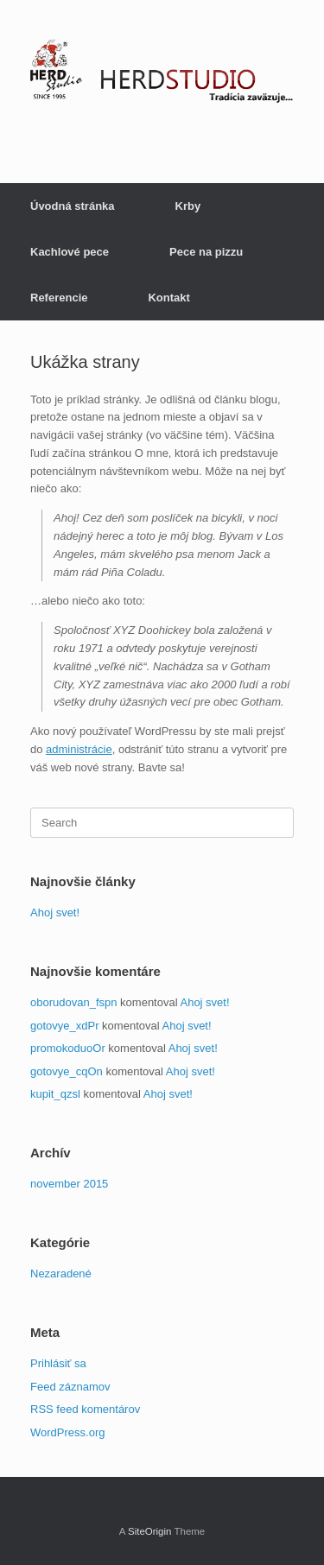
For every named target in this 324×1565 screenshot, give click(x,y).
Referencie (58, 297)
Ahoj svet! (54, 912)
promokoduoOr (67, 1048)
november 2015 (69, 1183)
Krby (188, 206)
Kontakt (168, 297)
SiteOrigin (150, 1531)
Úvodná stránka (72, 206)
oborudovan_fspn (73, 1002)
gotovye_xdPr (64, 1025)
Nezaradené (61, 1273)
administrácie (79, 749)
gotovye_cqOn (66, 1071)
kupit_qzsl (55, 1093)
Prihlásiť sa (58, 1363)
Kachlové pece (69, 251)
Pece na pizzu (206, 251)
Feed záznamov (70, 1386)
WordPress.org (67, 1432)
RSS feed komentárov (85, 1409)
